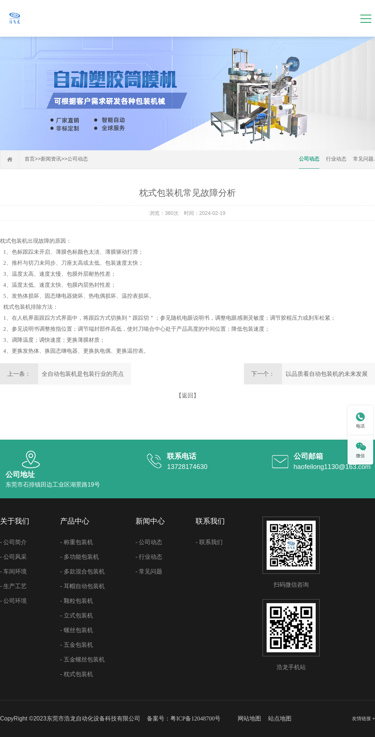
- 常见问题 (148, 571)
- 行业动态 (148, 557)
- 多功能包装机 (79, 557)
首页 (30, 159)
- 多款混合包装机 (82, 571)
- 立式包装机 (76, 615)
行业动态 (336, 159)
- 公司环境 (13, 601)
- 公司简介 (13, 542)
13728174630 (187, 466)
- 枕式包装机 (76, 674)
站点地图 (280, 718)
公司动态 (77, 159)
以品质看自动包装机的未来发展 (327, 374)
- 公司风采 (13, 557)
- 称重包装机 (76, 542)
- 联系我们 (209, 542)
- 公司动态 (148, 542)
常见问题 (363, 159)
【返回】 (187, 395)
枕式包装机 (13, 241)
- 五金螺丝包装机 (82, 659)
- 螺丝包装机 (76, 630)
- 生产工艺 (13, 586)
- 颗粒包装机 (76, 601)
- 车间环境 (13, 571)
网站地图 (249, 718)
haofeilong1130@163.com (332, 466)
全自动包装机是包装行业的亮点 (83, 374)
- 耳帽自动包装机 (82, 586)
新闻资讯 (51, 159)
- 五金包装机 (76, 645)
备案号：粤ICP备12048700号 (183, 718)
